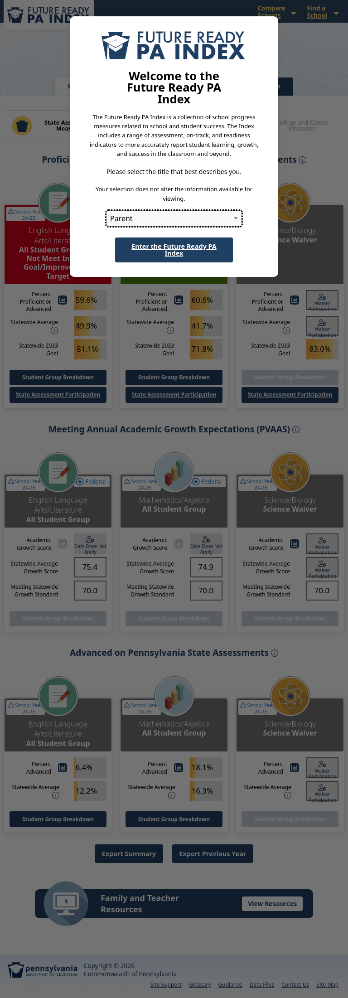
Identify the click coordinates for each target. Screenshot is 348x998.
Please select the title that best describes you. (174, 171)
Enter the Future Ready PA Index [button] (174, 249)
